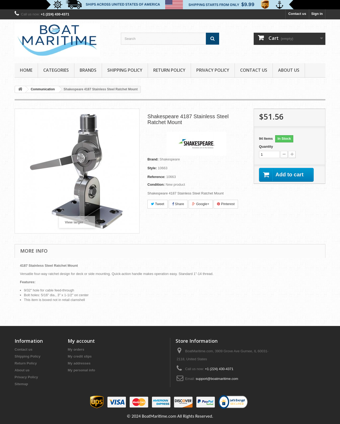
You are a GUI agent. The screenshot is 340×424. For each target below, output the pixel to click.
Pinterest (226, 204)
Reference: (156, 177)
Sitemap (21, 384)
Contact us (297, 14)
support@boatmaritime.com (217, 379)
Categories (56, 70)
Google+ (200, 204)
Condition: (156, 184)
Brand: (153, 159)
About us (288, 70)
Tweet (157, 204)
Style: (152, 168)
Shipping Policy (124, 70)
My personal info (81, 370)
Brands (88, 70)
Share (178, 204)
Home (26, 70)
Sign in (317, 14)
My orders (76, 349)
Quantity (266, 147)
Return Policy (169, 70)
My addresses (79, 363)
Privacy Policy (212, 70)
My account (81, 341)
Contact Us (253, 70)
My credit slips (80, 356)
